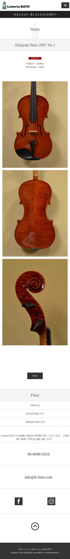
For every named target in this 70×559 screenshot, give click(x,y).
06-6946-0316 (38, 454)
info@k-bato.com (38, 477)
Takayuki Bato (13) (35, 421)
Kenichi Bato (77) (35, 413)
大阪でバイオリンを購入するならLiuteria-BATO (35, 549)
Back (35, 376)
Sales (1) (35, 405)
